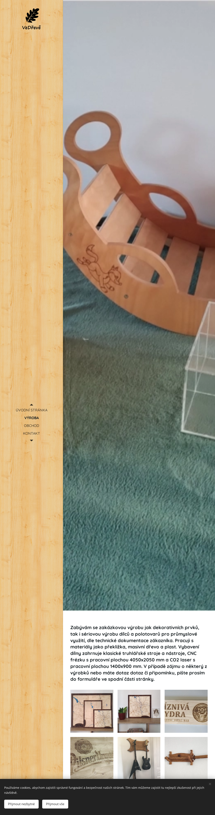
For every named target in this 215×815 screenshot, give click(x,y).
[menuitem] (31, 410)
